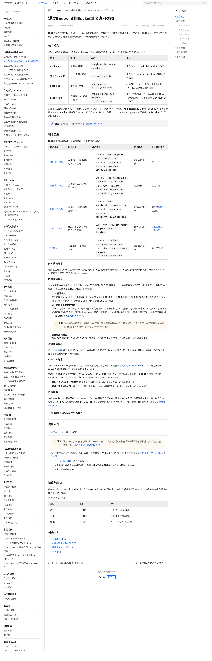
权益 (57, 5)
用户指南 (43, 12)
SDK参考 (56, 561)
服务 (88, 5)
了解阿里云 (98, 5)
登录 (203, 5)
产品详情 (145, 35)
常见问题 (78, 12)
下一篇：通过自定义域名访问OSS (148, 572)
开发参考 (54, 12)
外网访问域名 (56, 171)
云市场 (72, 5)
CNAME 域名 (56, 238)
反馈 (111, 587)
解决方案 (48, 5)
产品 (39, 5)
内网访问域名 (56, 195)
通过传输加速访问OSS (63, 557)
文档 (172, 5)
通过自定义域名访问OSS (129, 375)
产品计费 (66, 12)
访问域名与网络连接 (73, 20)
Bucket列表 (65, 470)
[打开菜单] (5, 5)
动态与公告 (91, 12)
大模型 (30, 5)
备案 (178, 5)
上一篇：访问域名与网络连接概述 (65, 572)
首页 (50, 20)
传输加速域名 (56, 218)
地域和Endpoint (95, 133)
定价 (64, 5)
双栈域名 (54, 257)
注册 (192, 5)
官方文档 (8, 12)
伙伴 (81, 5)
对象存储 (19, 12)
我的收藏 (160, 35)
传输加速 (57, 359)
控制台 (185, 5)
